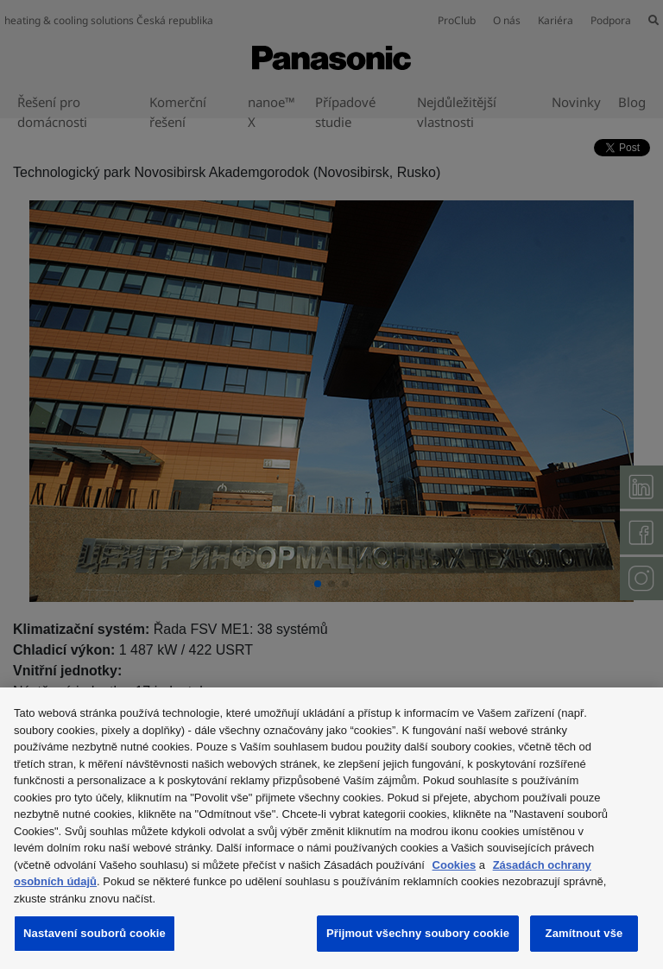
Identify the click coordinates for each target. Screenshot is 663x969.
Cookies (455, 864)
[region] (331, 828)
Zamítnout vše (584, 933)
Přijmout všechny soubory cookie (417, 933)
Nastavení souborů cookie (94, 933)
